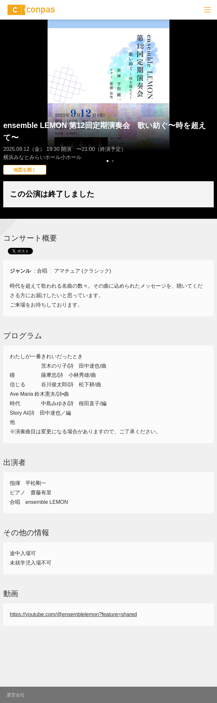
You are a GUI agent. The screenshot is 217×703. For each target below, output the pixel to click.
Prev (8, 106)
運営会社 (16, 694)
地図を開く (24, 169)
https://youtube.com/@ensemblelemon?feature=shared (73, 614)
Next (208, 106)
